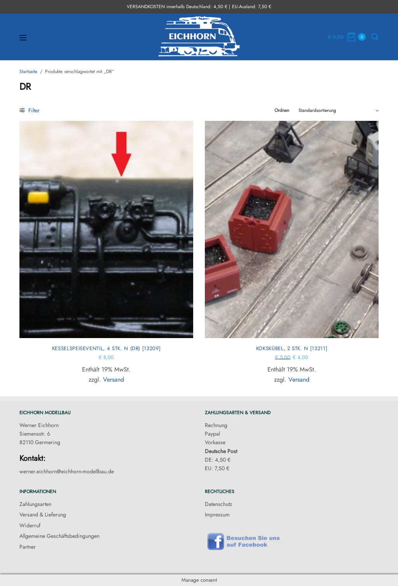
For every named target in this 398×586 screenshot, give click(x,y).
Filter (29, 110)
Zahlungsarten (35, 504)
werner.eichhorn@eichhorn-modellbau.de (66, 471)
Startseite (28, 71)
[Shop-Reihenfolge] (338, 110)
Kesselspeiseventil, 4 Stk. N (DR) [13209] (106, 348)
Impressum (217, 514)
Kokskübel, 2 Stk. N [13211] (292, 348)
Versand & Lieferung (42, 514)
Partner (27, 547)
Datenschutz (218, 504)
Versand (113, 379)
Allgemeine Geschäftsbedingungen (59, 536)
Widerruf (29, 525)
